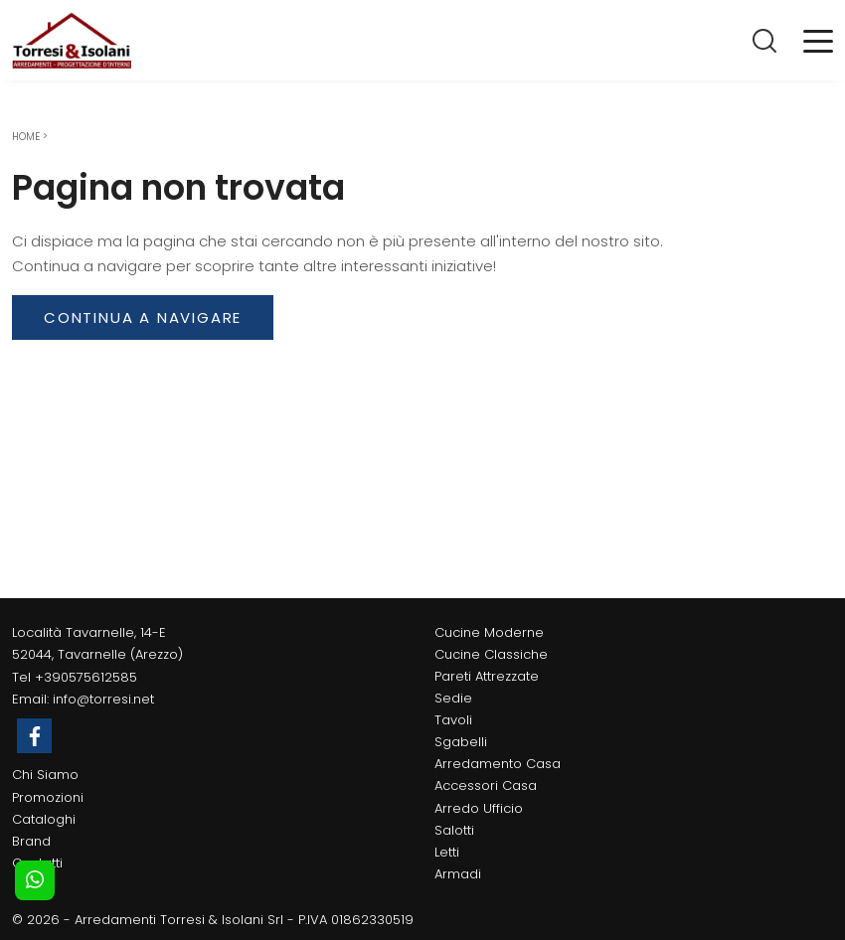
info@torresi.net (103, 699)
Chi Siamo (45, 774)
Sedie (453, 698)
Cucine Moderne (489, 632)
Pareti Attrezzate (486, 676)
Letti (446, 852)
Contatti (37, 863)
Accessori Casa (485, 785)
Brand (31, 841)
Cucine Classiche (491, 654)
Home (26, 136)
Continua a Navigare (143, 317)
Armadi (457, 873)
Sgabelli (460, 741)
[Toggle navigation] (818, 40)
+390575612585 (86, 677)
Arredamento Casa (497, 763)
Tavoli (453, 719)
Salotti (454, 830)
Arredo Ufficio (478, 808)
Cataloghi (44, 819)
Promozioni (48, 797)
